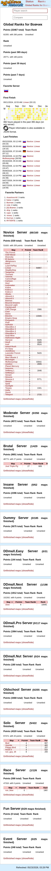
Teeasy (8, 388)
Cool (7, 311)
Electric (8, 316)
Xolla (7, 390)
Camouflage (10, 279)
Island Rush (10, 346)
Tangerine (9, 272)
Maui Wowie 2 (11, 357)
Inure (7, 263)
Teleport (9, 394)
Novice (30, 141)
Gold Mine (10, 335)
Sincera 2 (9, 379)
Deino (8, 314)
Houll (7, 342)
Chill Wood (10, 255)
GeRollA (9, 325)
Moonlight (9, 360)
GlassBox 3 (10, 329)
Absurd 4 (9, 296)
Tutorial (8, 276)
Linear (26, 102)
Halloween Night (12, 338)
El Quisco (9, 259)
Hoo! (7, 283)
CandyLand (10, 307)
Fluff (7, 322)
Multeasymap (8, 158)
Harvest (8, 340)
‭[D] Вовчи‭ (11, 208)
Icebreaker (10, 285)
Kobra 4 (8, 292)
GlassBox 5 (10, 333)
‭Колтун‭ (10, 218)
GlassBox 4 (10, 331)
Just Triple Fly (11, 466)
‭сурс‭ (9, 213)
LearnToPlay (11, 266)
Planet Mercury (12, 366)
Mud (7, 743)
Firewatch (9, 320)
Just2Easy (10, 351)
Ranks (42, 1)
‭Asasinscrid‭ (12, 197)
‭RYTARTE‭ (11, 221)
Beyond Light (11, 305)
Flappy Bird (10, 747)
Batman (8, 301)
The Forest (10, 252)
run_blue (9, 790)
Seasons (9, 368)
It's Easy (9, 349)
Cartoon (9, 281)
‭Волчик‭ (10, 203)
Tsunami (9, 274)
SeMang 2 (9, 373)
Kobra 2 (8, 290)
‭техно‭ (9, 215)
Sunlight (9, 386)
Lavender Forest (12, 353)
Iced (7, 344)
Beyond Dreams (12, 303)
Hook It (8, 750)
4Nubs (8, 294)
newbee (8, 364)
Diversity (9, 257)
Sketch (8, 381)
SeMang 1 (9, 370)
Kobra (8, 287)
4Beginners (10, 261)
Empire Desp (11, 318)
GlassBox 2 (10, 327)
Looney (8, 355)
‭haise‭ (9, 200)
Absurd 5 (9, 298)
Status (30, 1)
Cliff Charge (10, 309)
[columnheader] (13, 249)
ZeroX (8, 392)
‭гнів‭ (8, 205)
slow (7, 605)
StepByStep (10, 270)
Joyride (8, 745)
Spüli (7, 384)
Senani (8, 375)
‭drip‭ (8, 210)
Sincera (8, 377)
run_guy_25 (10, 752)
